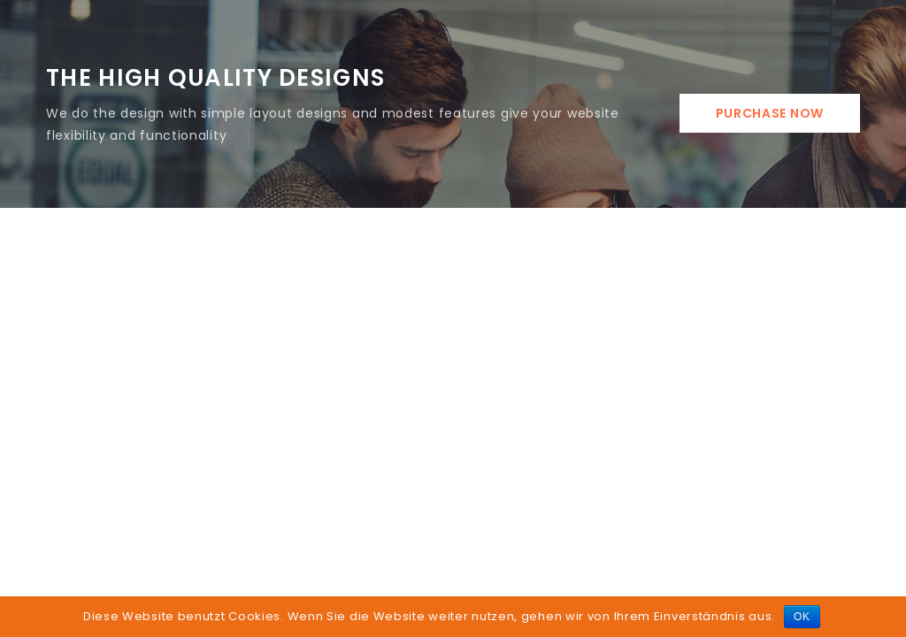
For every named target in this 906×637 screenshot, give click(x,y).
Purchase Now (770, 113)
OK (802, 616)
